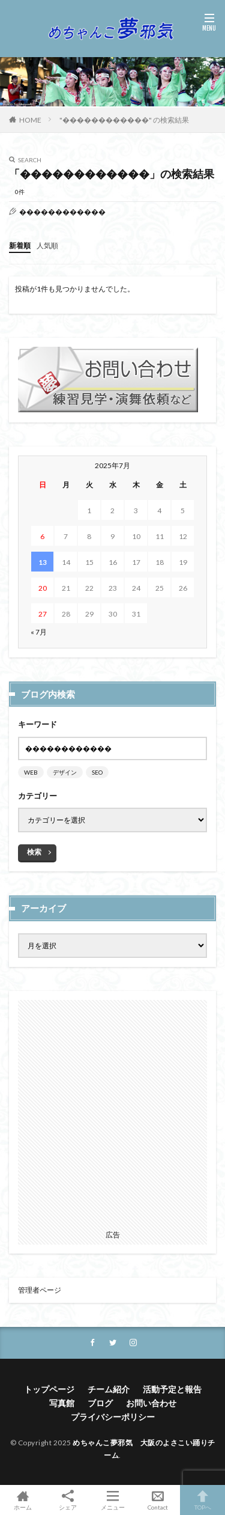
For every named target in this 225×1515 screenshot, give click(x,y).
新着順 (20, 245)
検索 (34, 851)
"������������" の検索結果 (124, 119)
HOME (30, 119)
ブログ (100, 1403)
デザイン (65, 772)
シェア (67, 1500)
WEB (31, 772)
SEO (97, 772)
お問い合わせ (151, 1403)
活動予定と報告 (172, 1389)
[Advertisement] (112, 1112)
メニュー (112, 1500)
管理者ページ (39, 1289)
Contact (157, 1500)
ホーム (22, 1500)
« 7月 (39, 631)
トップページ (49, 1389)
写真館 (61, 1403)
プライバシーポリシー (113, 1417)
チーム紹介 (109, 1389)
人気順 (47, 245)
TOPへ (202, 1500)
